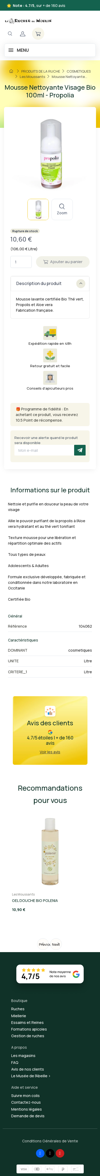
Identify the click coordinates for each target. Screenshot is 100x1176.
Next (56, 944)
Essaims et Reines (27, 1022)
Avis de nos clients (27, 1069)
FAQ (14, 1062)
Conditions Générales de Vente (50, 1140)
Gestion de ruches (27, 1035)
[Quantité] (21, 262)
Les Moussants (23, 894)
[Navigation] (9, 33)
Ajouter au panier (62, 261)
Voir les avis (50, 751)
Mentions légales (26, 1109)
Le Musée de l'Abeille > (31, 1075)
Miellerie (18, 1015)
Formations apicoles (29, 1029)
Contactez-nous (26, 1102)
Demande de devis (28, 1115)
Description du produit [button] (50, 283)
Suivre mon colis (25, 1095)
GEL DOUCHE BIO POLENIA (35, 900)
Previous (44, 944)
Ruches (18, 1008)
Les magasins (23, 1055)
